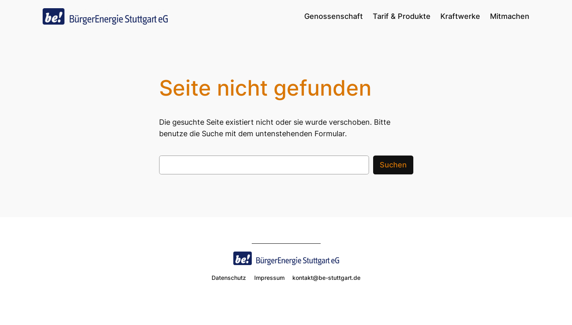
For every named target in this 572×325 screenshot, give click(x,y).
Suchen (393, 164)
